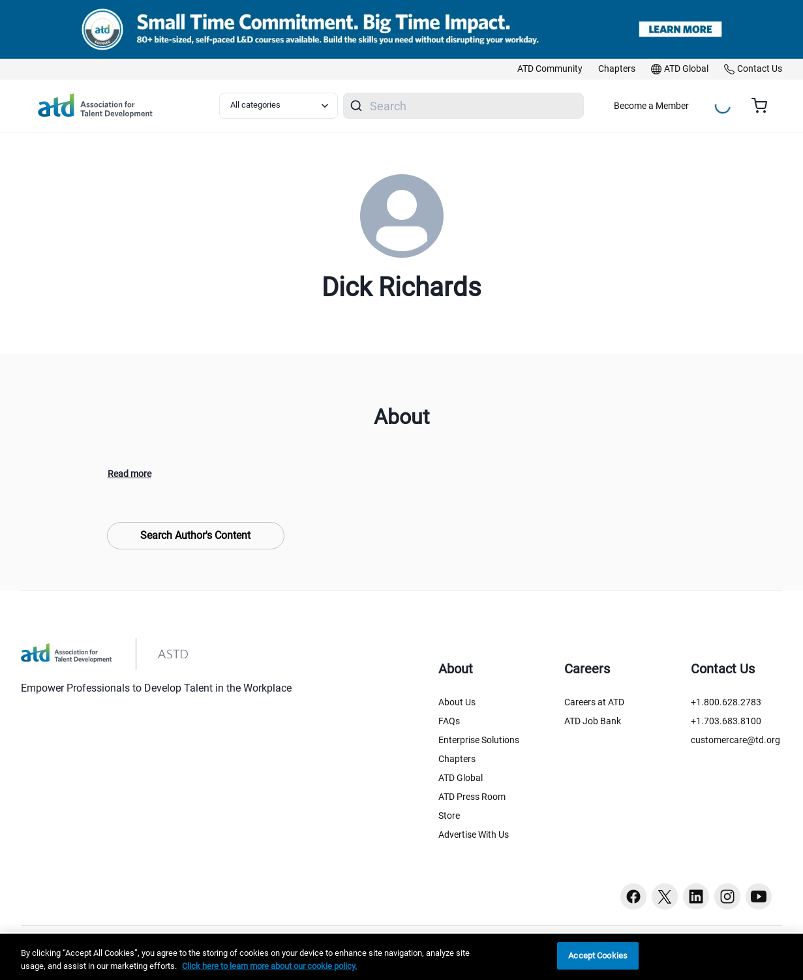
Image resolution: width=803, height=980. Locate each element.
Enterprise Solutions (478, 740)
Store (449, 815)
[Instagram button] (727, 896)
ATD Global (460, 778)
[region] (401, 957)
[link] (550, 69)
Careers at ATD (594, 702)
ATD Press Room (472, 796)
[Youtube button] (759, 896)
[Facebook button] (633, 896)
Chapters (457, 759)
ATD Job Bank (592, 721)
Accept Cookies (598, 955)
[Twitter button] (665, 896)
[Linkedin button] (696, 896)
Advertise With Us (473, 834)
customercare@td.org (735, 740)
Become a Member (651, 105)
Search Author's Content (195, 535)
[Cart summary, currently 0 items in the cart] (764, 106)
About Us (457, 702)
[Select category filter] (278, 106)
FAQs (449, 721)
